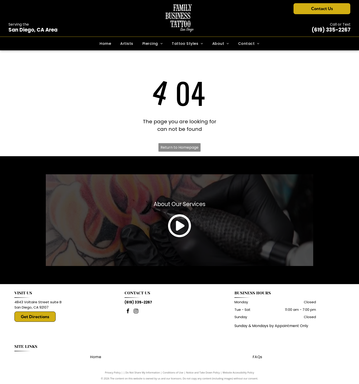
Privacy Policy (113, 372)
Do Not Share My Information (142, 372)
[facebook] (128, 312)
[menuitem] (105, 43)
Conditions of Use (173, 372)
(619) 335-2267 (331, 29)
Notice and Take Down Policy (203, 372)
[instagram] (136, 312)
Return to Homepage (179, 147)
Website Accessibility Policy (238, 372)
